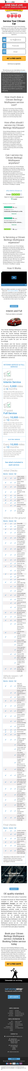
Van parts (17, 1010)
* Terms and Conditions (8, 1027)
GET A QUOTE (14, 997)
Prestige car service (19, 1015)
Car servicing (10, 1013)
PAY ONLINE (14, 1058)
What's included (18, 1021)
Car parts (11, 1011)
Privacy (11, 1029)
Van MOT (11, 1014)
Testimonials (17, 1022)
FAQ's (11, 1025)
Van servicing (17, 1011)
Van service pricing (19, 1025)
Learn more (23, 72)
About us (11, 1022)
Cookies (11, 1030)
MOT (12, 1021)
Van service (11, 1015)
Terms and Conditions (12, 290)
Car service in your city (19, 1013)
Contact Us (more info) (14, 1051)
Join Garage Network (19, 1027)
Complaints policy (9, 1026)
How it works (10, 1024)
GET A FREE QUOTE (14, 58)
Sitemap (16, 1026)
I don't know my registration (14, 63)
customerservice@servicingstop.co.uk (14, 1036)
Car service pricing (18, 1024)
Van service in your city (19, 1014)
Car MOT (11, 1010)
